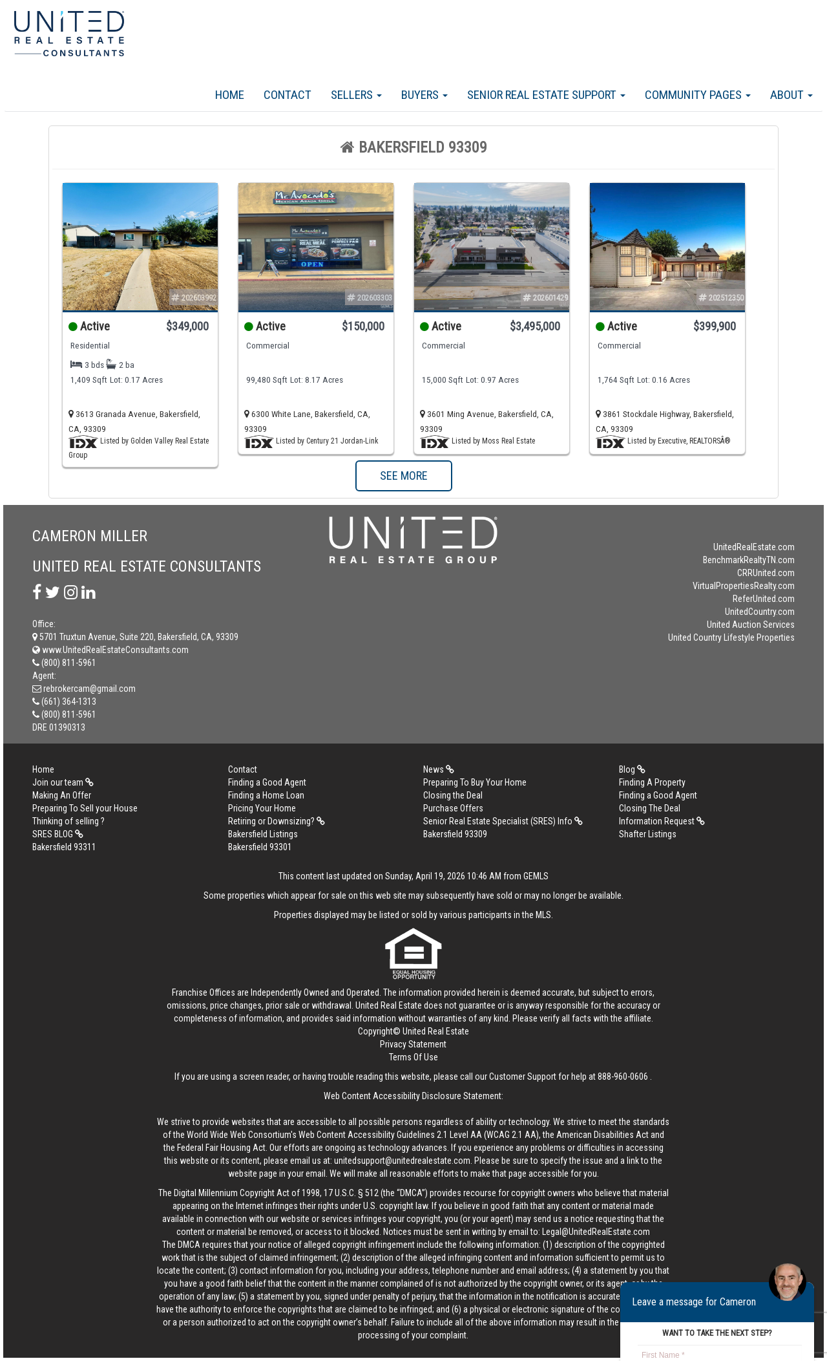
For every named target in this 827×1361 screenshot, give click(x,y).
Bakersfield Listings (263, 834)
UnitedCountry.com (760, 611)
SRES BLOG (57, 834)
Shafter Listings (647, 834)
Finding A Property (652, 782)
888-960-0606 (623, 1076)
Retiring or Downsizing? (276, 821)
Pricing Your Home (262, 808)
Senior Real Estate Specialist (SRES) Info (503, 821)
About (791, 94)
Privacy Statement (413, 1044)
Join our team (63, 782)
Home (229, 94)
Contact (287, 94)
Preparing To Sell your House (85, 808)
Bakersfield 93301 (260, 847)
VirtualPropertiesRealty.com (744, 586)
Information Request (662, 821)
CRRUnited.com (766, 573)
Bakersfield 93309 (455, 834)
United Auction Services (751, 624)
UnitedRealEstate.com (754, 547)
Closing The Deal (649, 808)
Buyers (424, 94)
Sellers (356, 94)
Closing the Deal (453, 795)
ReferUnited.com (764, 599)
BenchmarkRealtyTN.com (749, 560)
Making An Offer (61, 795)
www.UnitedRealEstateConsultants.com (110, 650)
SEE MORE (404, 475)
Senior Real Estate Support (546, 94)
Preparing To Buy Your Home (475, 782)
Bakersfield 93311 (64, 847)
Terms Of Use (413, 1057)
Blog (632, 769)
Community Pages (698, 94)
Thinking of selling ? (68, 821)
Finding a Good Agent (267, 782)
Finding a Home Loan (266, 795)
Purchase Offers (453, 808)
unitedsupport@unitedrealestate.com (402, 1160)
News (438, 769)
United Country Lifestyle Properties (731, 637)
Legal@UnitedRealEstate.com (596, 1232)
